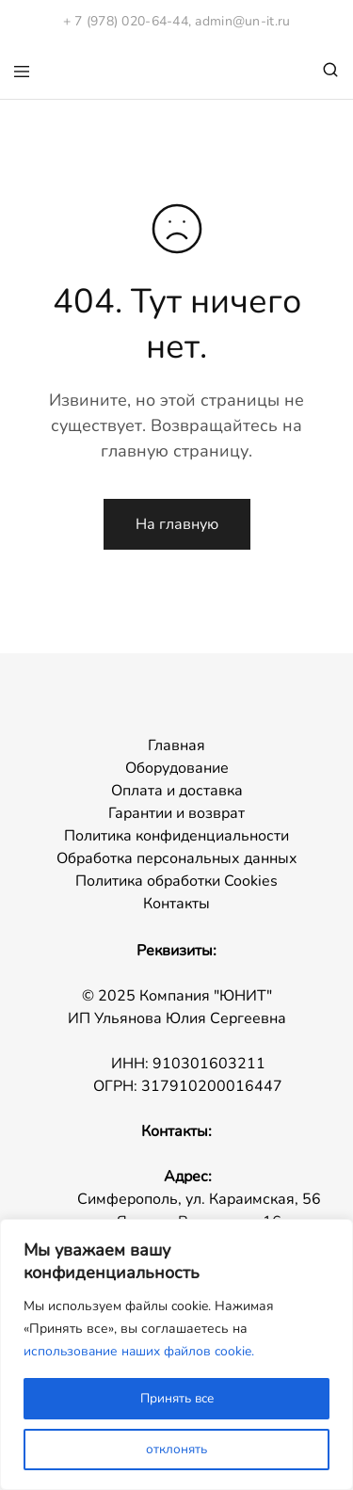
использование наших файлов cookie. (141, 1351)
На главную (177, 524)
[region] (176, 1354)
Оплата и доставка (177, 790)
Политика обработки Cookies (176, 881)
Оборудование (177, 768)
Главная (176, 745)
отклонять (176, 1449)
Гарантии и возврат (176, 813)
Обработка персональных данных (176, 858)
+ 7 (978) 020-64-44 (125, 21)
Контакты (176, 903)
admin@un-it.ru (242, 21)
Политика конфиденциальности (176, 835)
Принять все (177, 1398)
